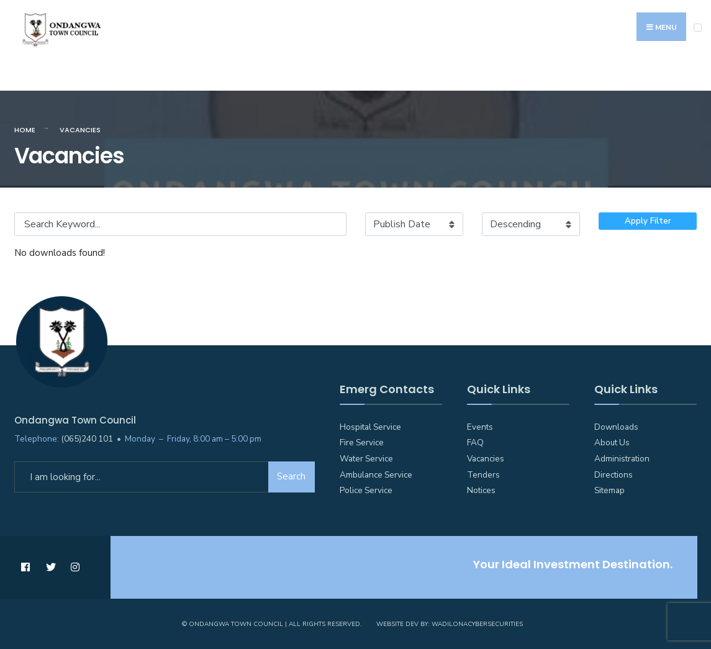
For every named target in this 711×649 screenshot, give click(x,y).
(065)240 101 (87, 439)
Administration (622, 459)
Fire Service (362, 442)
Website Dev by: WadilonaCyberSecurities (449, 624)
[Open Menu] (698, 28)
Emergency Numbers (63, 76)
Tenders (483, 475)
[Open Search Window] (695, 75)
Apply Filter (648, 221)
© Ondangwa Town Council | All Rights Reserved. (272, 624)
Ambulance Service (376, 475)
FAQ (475, 442)
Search (291, 476)
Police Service (366, 490)
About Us (612, 442)
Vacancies (485, 459)
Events (480, 427)
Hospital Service (370, 427)
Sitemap (609, 490)
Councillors (363, 76)
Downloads (616, 427)
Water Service (366, 459)
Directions (613, 475)
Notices (481, 490)
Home (24, 130)
